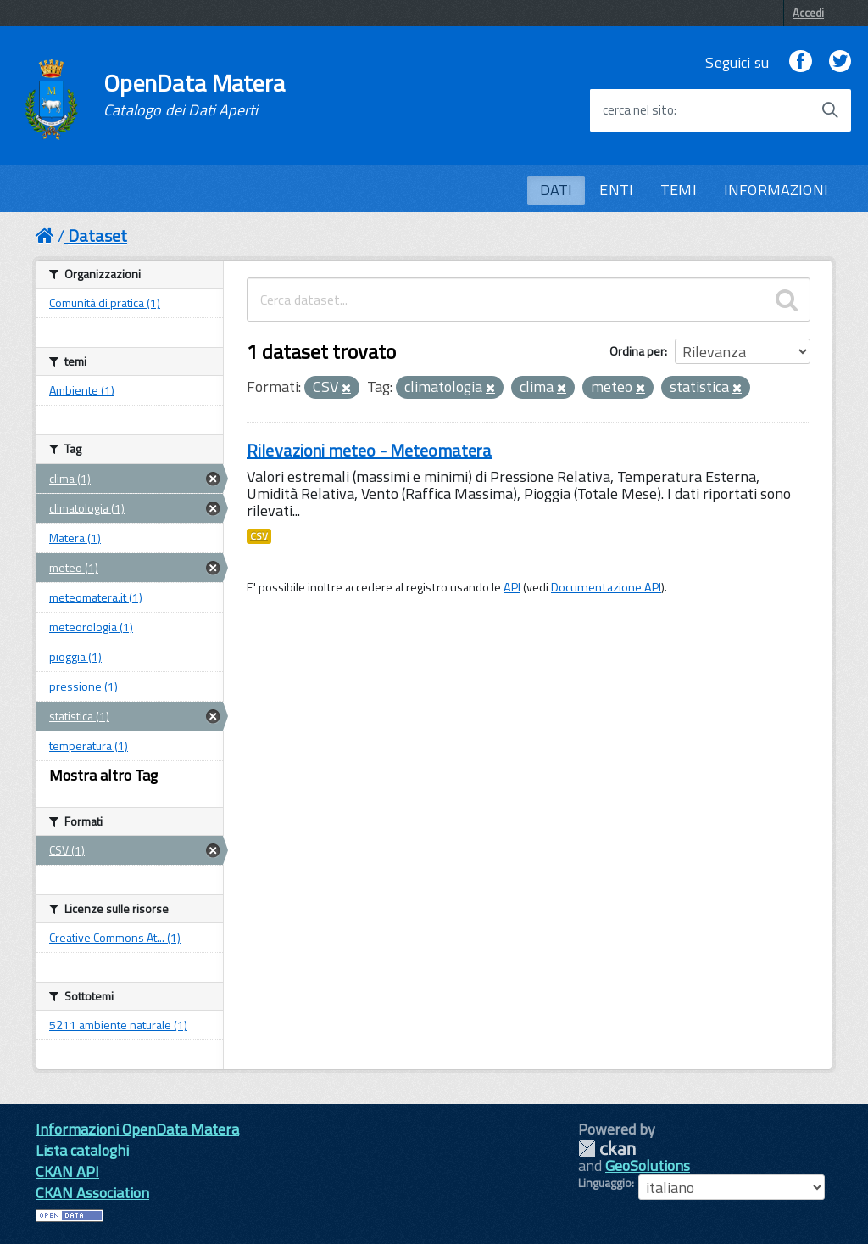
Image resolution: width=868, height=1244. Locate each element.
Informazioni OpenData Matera (137, 1129)
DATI (556, 189)
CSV (259, 536)
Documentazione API (606, 587)
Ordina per (637, 351)
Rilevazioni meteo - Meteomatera (369, 450)
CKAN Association (92, 1192)
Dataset (97, 235)
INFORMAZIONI (776, 189)
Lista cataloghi (82, 1150)
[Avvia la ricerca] (830, 110)
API (512, 587)
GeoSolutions (647, 1165)
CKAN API (67, 1171)
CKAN (607, 1148)
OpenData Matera (194, 95)
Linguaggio (605, 1182)
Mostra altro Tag (103, 775)
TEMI (678, 189)
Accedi (808, 12)
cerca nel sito (638, 110)
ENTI (616, 189)
